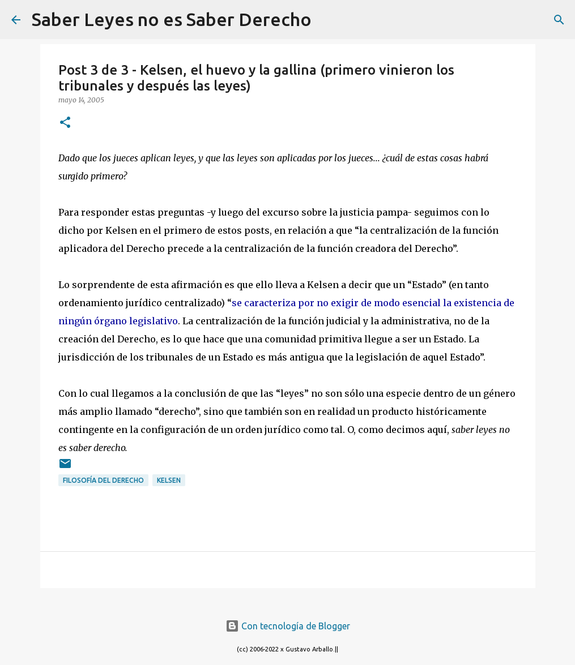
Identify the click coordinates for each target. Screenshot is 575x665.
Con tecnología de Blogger (287, 626)
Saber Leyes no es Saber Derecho (172, 19)
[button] (65, 123)
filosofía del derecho (103, 480)
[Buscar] (327, 19)
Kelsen (169, 480)
